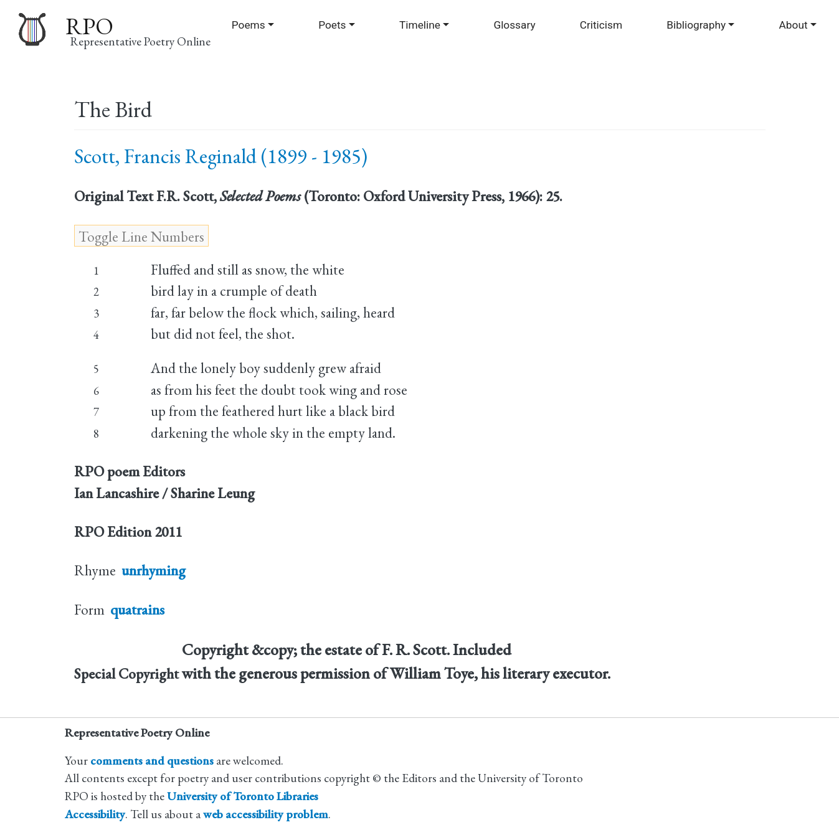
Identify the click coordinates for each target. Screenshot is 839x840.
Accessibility (95, 814)
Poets (332, 25)
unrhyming (153, 570)
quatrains (137, 609)
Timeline (419, 25)
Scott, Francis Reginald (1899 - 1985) (220, 156)
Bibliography (696, 25)
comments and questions (152, 760)
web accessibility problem (265, 814)
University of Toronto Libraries (242, 796)
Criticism (601, 25)
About (793, 25)
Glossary (514, 25)
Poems (248, 25)
